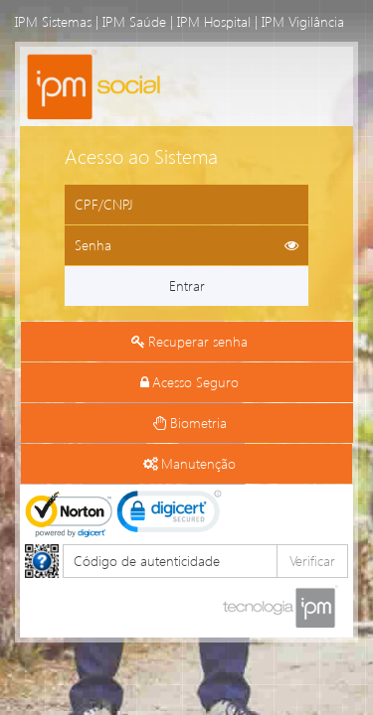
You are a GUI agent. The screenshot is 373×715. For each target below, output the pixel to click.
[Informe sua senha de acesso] (186, 245)
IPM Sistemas (53, 21)
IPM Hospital (214, 21)
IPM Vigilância (303, 21)
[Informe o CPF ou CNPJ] (186, 204)
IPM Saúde (134, 21)
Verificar (312, 560)
